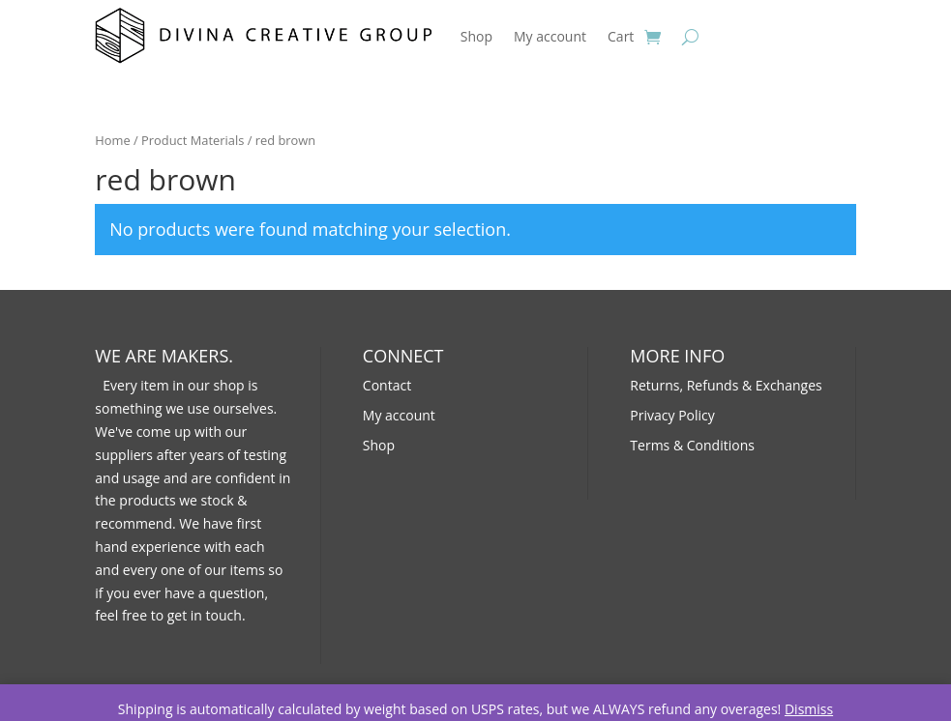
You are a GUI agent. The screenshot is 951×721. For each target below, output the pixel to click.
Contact (387, 385)
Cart (621, 36)
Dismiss (809, 709)
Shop (476, 36)
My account (550, 36)
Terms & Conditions (692, 445)
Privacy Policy (672, 415)
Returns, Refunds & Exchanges (725, 385)
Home (112, 140)
